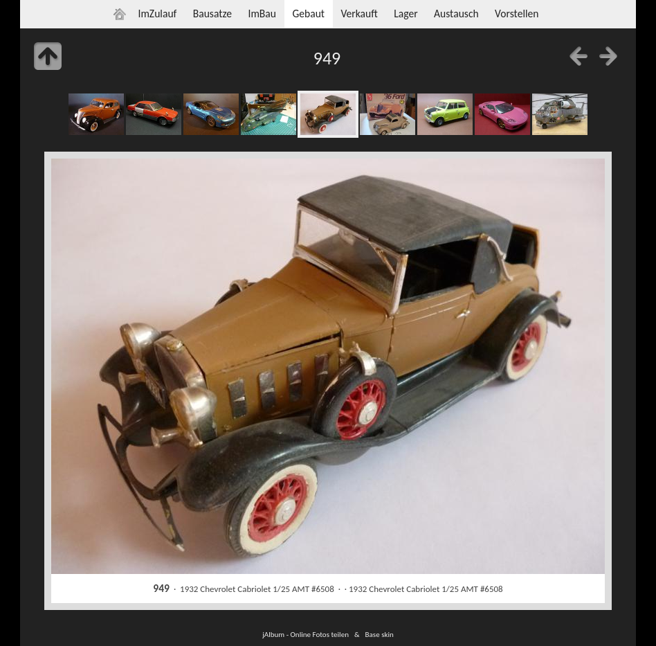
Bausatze (212, 13)
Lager (405, 13)
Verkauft (358, 13)
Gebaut (308, 13)
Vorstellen (516, 13)
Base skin (379, 634)
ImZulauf (157, 13)
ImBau (262, 13)
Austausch (456, 13)
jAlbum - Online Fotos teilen (305, 634)
